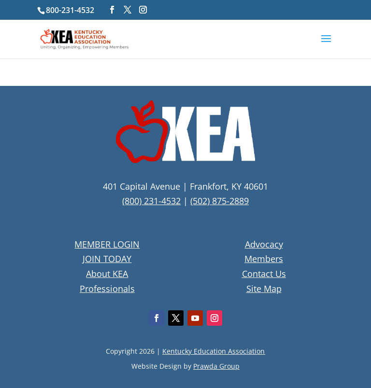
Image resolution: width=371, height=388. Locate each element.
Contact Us (264, 273)
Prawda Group (216, 366)
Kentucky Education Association (213, 351)
